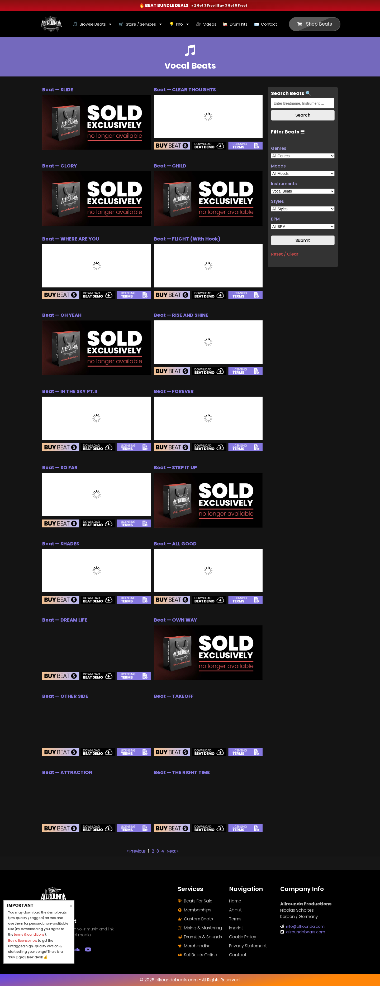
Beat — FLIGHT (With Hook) (187, 238)
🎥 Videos (206, 24)
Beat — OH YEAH (62, 315)
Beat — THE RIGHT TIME (182, 772)
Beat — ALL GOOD (175, 543)
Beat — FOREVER (174, 391)
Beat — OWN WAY (175, 620)
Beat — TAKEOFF (174, 696)
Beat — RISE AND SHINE (181, 315)
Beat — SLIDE (57, 89)
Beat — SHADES (60, 543)
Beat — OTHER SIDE (65, 696)
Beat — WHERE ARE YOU (70, 238)
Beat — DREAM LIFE (64, 620)
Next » (172, 851)
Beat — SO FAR (60, 467)
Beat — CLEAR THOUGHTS (185, 89)
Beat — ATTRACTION (67, 772)
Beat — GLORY (59, 165)
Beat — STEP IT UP (175, 467)
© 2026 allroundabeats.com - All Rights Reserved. (190, 980)
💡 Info (179, 24)
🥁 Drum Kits (235, 24)
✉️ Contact (265, 24)
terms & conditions (29, 934)
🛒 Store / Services (140, 24)
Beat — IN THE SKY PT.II (69, 391)
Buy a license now (22, 940)
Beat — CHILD (170, 165)
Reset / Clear (284, 254)
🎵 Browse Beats (92, 24)
